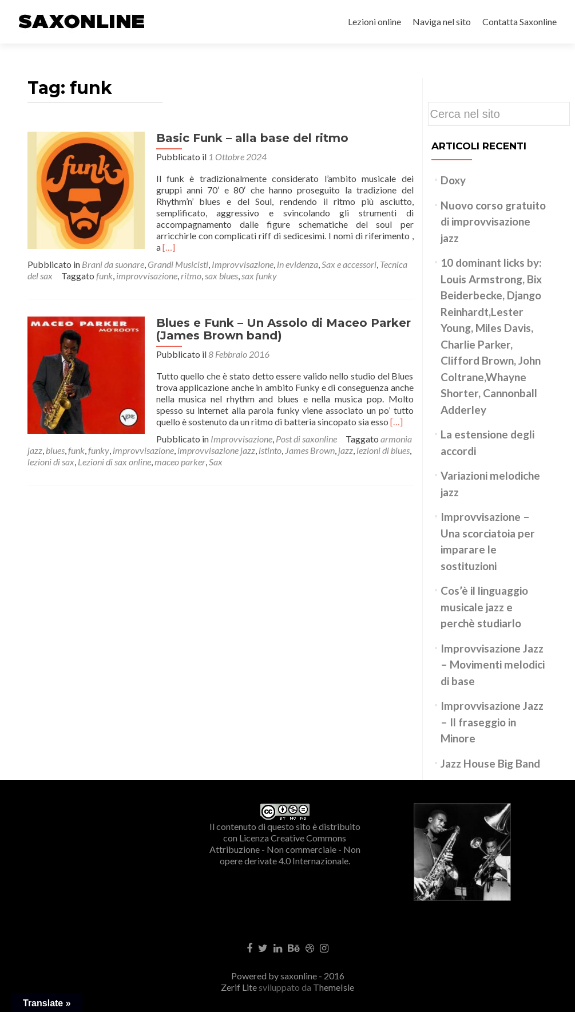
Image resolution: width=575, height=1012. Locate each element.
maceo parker (93, 450)
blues (312, 427)
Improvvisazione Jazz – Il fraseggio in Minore (492, 722)
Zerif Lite (240, 987)
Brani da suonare (113, 252)
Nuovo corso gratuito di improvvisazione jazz (493, 221)
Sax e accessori (349, 252)
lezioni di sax (351, 438)
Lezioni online (374, 21)
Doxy (453, 180)
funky (356, 427)
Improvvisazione (242, 252)
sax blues (221, 264)
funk (104, 264)
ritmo (191, 264)
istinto (184, 438)
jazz (260, 438)
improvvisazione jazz (131, 438)
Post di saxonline (177, 427)
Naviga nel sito (442, 21)
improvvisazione (146, 264)
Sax (129, 450)
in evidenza (297, 252)
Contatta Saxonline (519, 21)
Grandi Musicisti (178, 252)
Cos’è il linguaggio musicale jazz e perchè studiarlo (484, 607)
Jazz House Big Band (490, 763)
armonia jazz (276, 427)
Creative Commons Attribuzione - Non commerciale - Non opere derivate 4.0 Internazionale (284, 849)
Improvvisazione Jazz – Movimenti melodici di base (493, 664)
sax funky (259, 264)
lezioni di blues (297, 438)
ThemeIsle (333, 987)
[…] (295, 235)
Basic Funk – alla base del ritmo (249, 138)
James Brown (224, 438)
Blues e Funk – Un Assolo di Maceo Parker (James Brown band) (280, 318)
